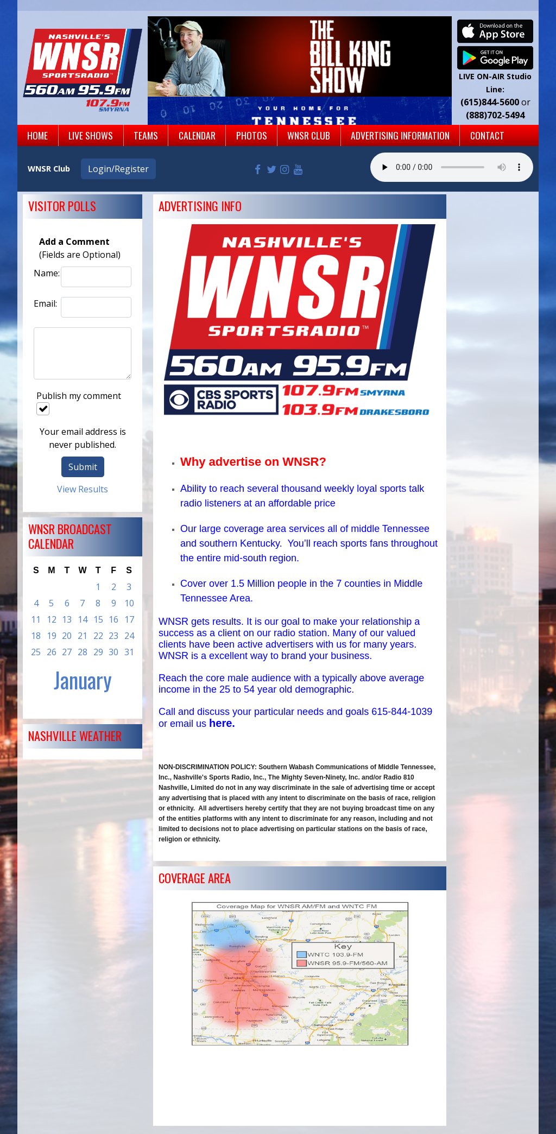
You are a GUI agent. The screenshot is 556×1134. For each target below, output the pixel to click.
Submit (82, 467)
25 (36, 652)
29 (98, 652)
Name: (44, 273)
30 (113, 652)
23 (113, 636)
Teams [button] (146, 135)
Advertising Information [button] (400, 135)
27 (67, 652)
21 (82, 636)
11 (36, 619)
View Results (82, 489)
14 (82, 619)
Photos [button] (251, 135)
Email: (44, 303)
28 (82, 652)
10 (129, 603)
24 (129, 636)
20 (67, 636)
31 (129, 652)
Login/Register (118, 169)
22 (98, 636)
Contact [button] (487, 135)
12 (51, 619)
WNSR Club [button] (308, 135)
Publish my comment (78, 402)
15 (98, 619)
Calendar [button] (197, 135)
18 (36, 636)
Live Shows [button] (90, 135)
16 (113, 619)
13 (67, 619)
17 (129, 619)
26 (51, 652)
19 (51, 636)
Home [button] (37, 135)
